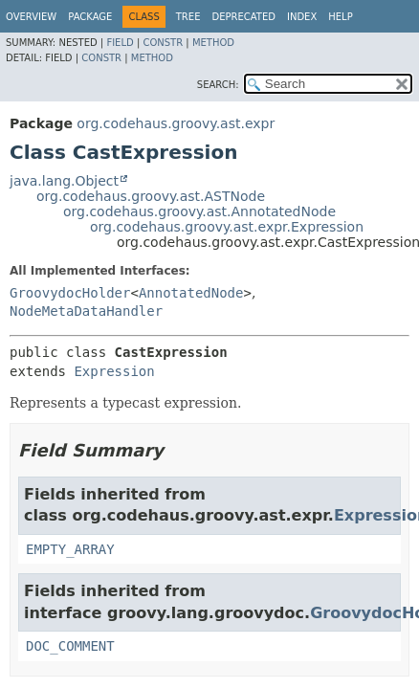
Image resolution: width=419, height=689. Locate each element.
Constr (163, 42)
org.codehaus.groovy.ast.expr (176, 123)
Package (90, 16)
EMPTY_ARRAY (70, 549)
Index (302, 16)
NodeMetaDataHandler (86, 311)
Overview (31, 16)
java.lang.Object (64, 181)
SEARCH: (218, 84)
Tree (188, 16)
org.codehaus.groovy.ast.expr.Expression (227, 226)
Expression (114, 371)
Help (340, 16)
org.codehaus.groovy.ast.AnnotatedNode (199, 211)
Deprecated (243, 16)
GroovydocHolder (70, 292)
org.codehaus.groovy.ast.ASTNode (150, 196)
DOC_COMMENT (70, 646)
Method (213, 42)
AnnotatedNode (191, 292)
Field (119, 42)
